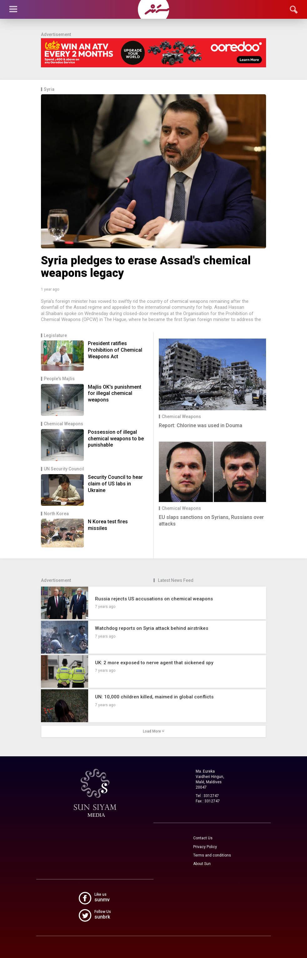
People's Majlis (59, 379)
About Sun (202, 864)
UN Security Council (64, 469)
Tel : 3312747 (207, 796)
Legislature (55, 336)
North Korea (56, 514)
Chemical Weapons (63, 424)
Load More (153, 731)
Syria (49, 89)
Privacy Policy (205, 847)
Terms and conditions (212, 855)
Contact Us (203, 838)
